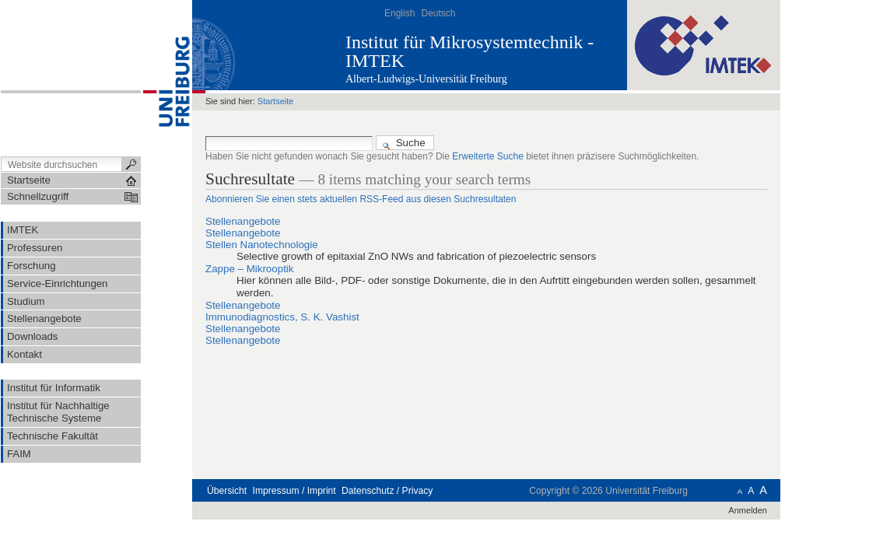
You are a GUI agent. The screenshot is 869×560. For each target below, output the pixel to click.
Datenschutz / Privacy (387, 490)
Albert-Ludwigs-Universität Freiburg (426, 79)
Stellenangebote (242, 221)
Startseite (276, 101)
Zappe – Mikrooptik (249, 269)
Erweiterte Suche (488, 156)
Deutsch (438, 13)
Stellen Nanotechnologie (261, 244)
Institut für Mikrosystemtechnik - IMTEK (469, 51)
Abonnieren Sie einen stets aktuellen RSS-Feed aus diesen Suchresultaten (360, 199)
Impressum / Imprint (294, 490)
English (399, 13)
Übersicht (227, 490)
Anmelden (747, 510)
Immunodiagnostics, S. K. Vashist (282, 317)
